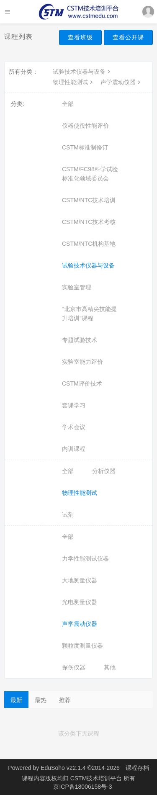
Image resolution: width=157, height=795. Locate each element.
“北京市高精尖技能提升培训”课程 (89, 314)
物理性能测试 (74, 82)
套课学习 (73, 405)
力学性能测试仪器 (85, 558)
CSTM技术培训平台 (97, 778)
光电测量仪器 (79, 602)
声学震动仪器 (121, 82)
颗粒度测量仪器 (82, 645)
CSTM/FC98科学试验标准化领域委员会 (90, 174)
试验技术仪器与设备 (82, 71)
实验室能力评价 (82, 361)
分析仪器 (104, 471)
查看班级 (80, 37)
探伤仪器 (73, 667)
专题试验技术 (79, 340)
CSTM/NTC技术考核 (89, 222)
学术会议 (73, 427)
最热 (40, 700)
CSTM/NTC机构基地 (89, 243)
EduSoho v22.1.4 (63, 767)
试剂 (68, 514)
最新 (16, 700)
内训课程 (73, 448)
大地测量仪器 (79, 580)
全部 (68, 103)
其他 (110, 667)
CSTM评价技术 (82, 383)
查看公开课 (128, 37)
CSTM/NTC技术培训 (89, 200)
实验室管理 (76, 287)
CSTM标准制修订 (85, 147)
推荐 (65, 700)
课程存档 (137, 767)
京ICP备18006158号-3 (82, 786)
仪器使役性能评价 (85, 125)
